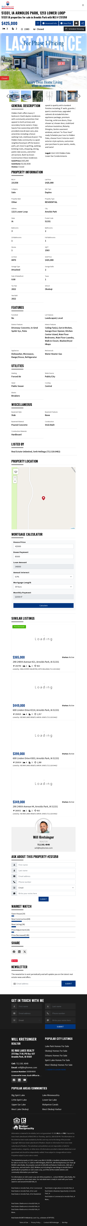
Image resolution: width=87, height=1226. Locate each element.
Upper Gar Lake (18, 1104)
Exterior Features (16, 324)
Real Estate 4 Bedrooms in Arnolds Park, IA (25, 1209)
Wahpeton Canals (50, 1104)
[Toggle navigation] (84, 5)
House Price (19, 542)
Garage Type (15, 266)
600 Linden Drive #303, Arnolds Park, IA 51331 (36, 758)
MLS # (13, 179)
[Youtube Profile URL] (24, 1080)
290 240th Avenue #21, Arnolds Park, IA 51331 (36, 661)
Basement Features (51, 412)
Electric (13, 393)
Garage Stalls (49, 266)
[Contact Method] (46, 887)
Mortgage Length (22, 582)
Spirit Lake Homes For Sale (57, 1060)
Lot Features (49, 315)
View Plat (66, 23)
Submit (68, 983)
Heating (14, 373)
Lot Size (14, 257)
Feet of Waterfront (17, 276)
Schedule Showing (74, 29)
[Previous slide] (3, 58)
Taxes (47, 276)
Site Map (64, 1222)
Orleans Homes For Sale (56, 1055)
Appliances (15, 351)
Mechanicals (49, 351)
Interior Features (50, 324)
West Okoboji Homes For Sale (58, 1065)
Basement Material (17, 422)
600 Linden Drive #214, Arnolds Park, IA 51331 (36, 710)
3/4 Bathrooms (16, 237)
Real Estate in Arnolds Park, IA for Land (24, 1191)
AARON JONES (41, 717)
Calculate (44, 605)
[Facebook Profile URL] (13, 1080)
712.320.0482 (53, 451)
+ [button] (15, 478)
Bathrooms (49, 228)
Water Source (49, 373)
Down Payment (20, 552)
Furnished (14, 315)
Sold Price (48, 257)
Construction (49, 422)
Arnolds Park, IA (23, 1163)
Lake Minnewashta (50, 1095)
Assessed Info (50, 23)
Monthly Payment (22, 592)
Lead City (36, 1218)
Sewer (13, 383)
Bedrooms (14, 228)
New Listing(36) (18, 924)
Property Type (49, 199)
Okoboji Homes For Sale (56, 1050)
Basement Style (16, 412)
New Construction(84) (20, 919)
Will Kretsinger (43, 837)
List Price (48, 179)
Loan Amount (20, 562)
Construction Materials (19, 431)
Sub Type (48, 189)
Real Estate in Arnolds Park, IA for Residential (26, 1194)
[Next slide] (84, 58)
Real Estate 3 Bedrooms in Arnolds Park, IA (25, 1206)
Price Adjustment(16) (20, 930)
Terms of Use (24, 1222)
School (47, 286)
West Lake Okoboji (20, 1109)
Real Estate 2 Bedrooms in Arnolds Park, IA (25, 1203)
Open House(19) (18, 913)
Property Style (16, 199)
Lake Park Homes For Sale (57, 1046)
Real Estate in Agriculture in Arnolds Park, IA (59, 1188)
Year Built (14, 295)
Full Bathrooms (50, 237)
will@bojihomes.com (44, 848)
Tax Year (14, 286)
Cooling (47, 383)
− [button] (15, 481)
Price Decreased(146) (20, 935)
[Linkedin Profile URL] (19, 1080)
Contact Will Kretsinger (51, 1222)
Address (14, 208)
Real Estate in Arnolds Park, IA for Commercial (26, 1188)
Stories (13, 247)
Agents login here (55, 1069)
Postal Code (49, 218)
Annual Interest (21, 572)
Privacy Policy (35, 1222)
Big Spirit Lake (18, 1095)
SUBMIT (43, 899)
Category (14, 189)
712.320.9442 (52, 717)
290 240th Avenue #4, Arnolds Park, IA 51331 (35, 806)
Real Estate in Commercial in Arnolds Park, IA (60, 1196)
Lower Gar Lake (49, 1099)
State (13, 218)
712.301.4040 (43, 844)
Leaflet (73, 528)
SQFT (46, 247)
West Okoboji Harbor (52, 1109)
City (46, 208)
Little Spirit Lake (19, 1099)
